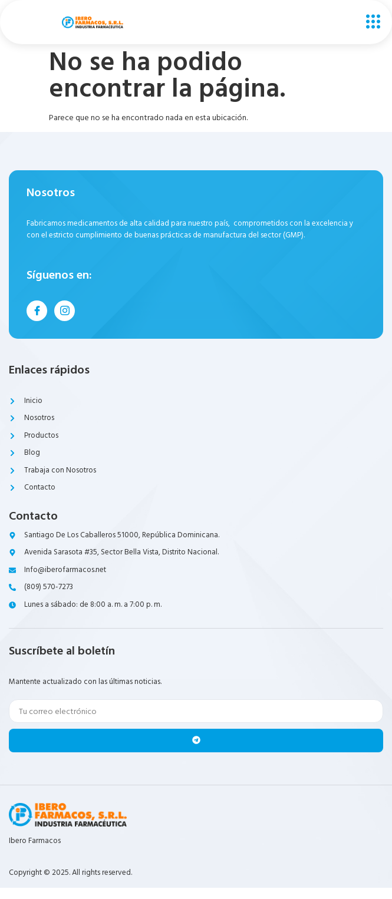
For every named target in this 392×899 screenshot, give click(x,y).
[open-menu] (370, 22)
